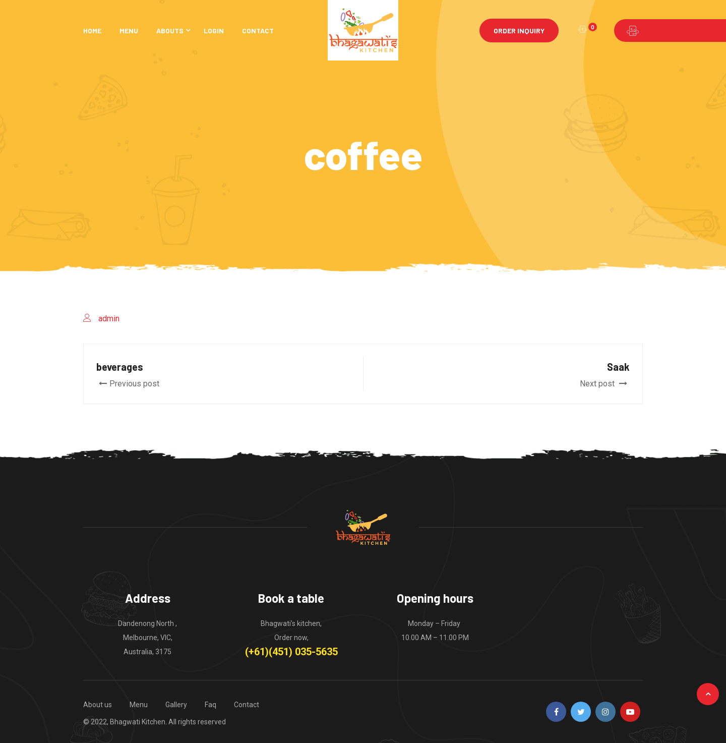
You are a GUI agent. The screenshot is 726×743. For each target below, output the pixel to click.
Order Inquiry (519, 30)
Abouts (170, 30)
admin (108, 318)
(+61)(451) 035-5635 (291, 652)
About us (97, 705)
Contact (258, 30)
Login (214, 30)
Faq (210, 705)
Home (92, 30)
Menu (128, 30)
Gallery (176, 705)
